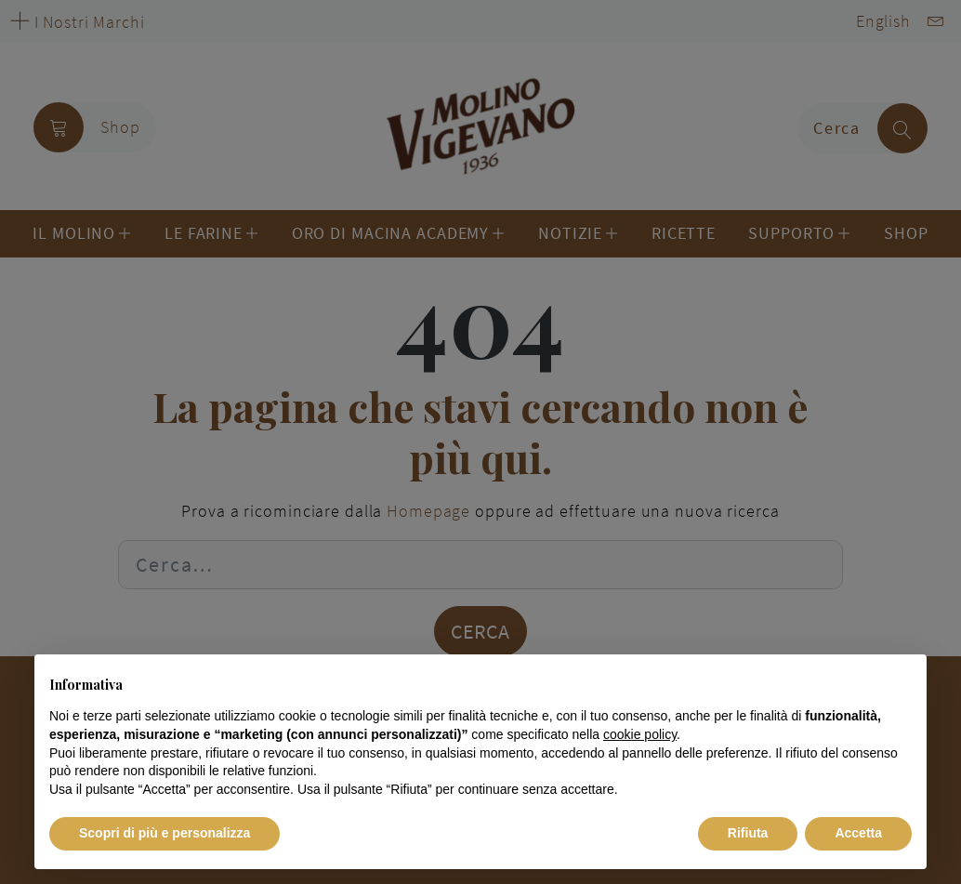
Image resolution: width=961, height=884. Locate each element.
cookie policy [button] (640, 734)
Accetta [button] (858, 832)
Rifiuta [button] (748, 832)
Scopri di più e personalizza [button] (164, 832)
